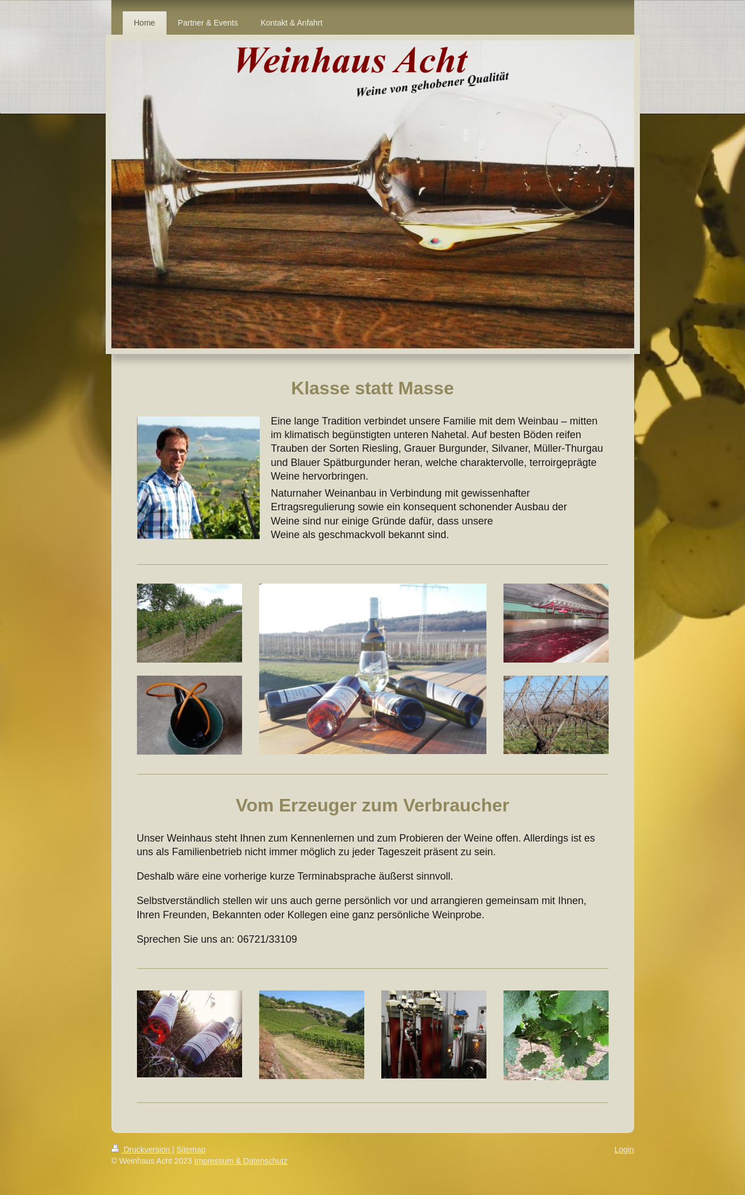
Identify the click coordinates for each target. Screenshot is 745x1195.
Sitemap (191, 1149)
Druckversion (141, 1149)
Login (624, 1149)
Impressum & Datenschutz (241, 1160)
